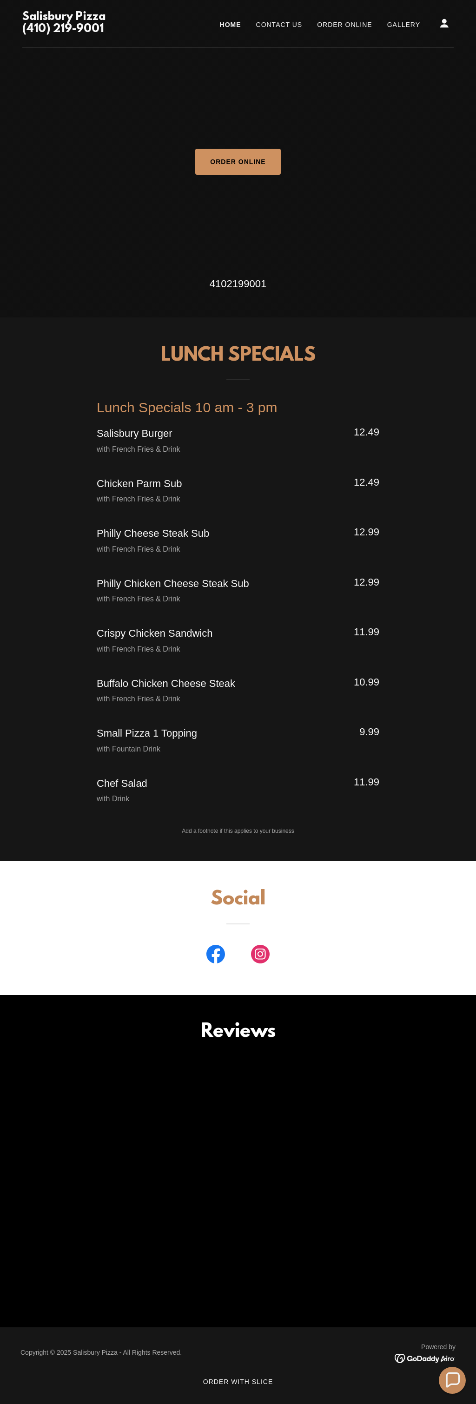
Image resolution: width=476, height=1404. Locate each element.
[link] (64, 29)
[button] (444, 23)
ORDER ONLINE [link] (344, 24)
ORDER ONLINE (237, 161)
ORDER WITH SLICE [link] (238, 1381)
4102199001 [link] (238, 284)
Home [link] (230, 24)
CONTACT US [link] (279, 24)
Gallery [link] (403, 24)
